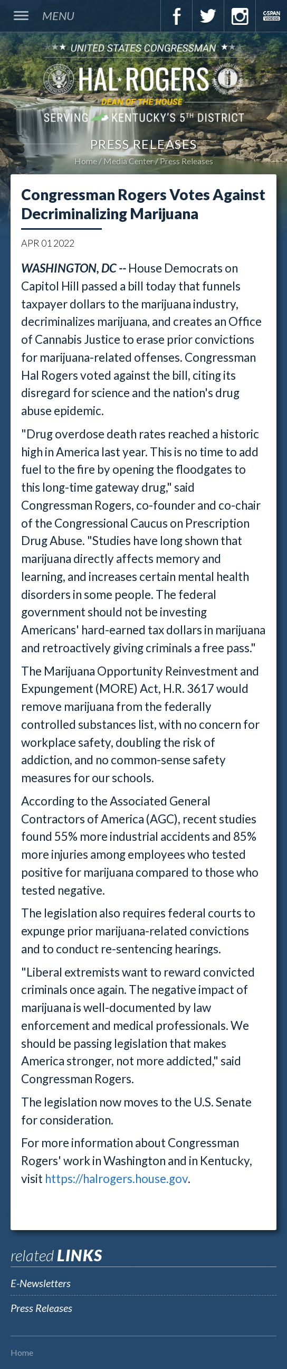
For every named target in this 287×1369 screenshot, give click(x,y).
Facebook (176, 16)
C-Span (271, 16)
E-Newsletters (41, 1283)
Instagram (239, 16)
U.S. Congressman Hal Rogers (143, 82)
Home (85, 161)
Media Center (128, 161)
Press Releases (186, 161)
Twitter (208, 16)
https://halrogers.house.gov (116, 1178)
